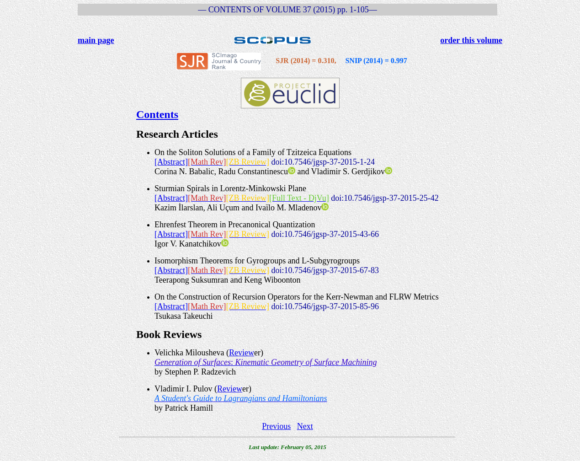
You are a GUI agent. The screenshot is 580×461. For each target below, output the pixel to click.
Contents (157, 114)
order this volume (471, 40)
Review (241, 352)
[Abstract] (171, 161)
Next (305, 426)
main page (96, 40)
